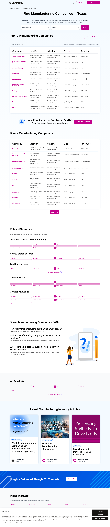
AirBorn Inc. (15, 73)
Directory (18, 8)
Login (73, 3)
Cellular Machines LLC (19, 161)
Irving (31, 169)
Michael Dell (16, 203)
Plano (31, 155)
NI (13, 185)
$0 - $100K (13, 296)
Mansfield (33, 149)
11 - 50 (35, 282)
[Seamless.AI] (16, 3)
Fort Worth (33, 108)
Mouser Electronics (18, 149)
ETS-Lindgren (16, 79)
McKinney (33, 69)
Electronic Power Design (19, 96)
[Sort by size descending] (70, 51)
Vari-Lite (15, 197)
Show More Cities (55, 272)
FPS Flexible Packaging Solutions (19, 62)
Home (11, 8)
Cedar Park (33, 80)
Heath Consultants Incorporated (18, 85)
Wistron (14, 179)
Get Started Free (93, 3)
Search (85, 27)
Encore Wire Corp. (18, 68)
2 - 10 (12, 282)
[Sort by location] (40, 51)
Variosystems (16, 91)
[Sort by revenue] (91, 51)
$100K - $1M (36, 296)
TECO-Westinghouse (18, 56)
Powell (14, 102)
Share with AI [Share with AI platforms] (92, 37)
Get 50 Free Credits (83, 121)
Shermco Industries (18, 168)
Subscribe (71, 479)
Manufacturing (26, 8)
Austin (32, 163)
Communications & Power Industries (20, 154)
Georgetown (33, 74)
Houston (32, 63)
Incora (14, 107)
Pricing (68, 3)
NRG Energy (16, 192)
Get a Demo (81, 3)
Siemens (14, 173)
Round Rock (33, 57)
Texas (34, 8)
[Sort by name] (24, 51)
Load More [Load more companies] (54, 212)
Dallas (31, 198)
